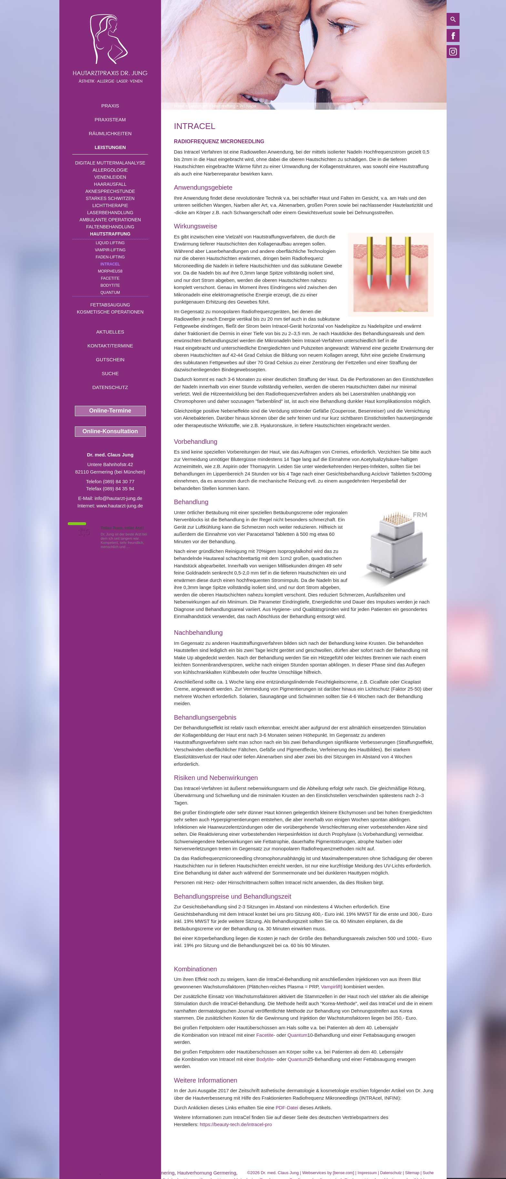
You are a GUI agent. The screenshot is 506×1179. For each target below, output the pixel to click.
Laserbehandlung (110, 212)
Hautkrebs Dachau (79, 1172)
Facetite (110, 278)
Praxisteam (110, 119)
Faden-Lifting (110, 257)
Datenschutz (110, 387)
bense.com (343, 1173)
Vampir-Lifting (110, 250)
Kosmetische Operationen (110, 312)
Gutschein (110, 359)
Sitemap (412, 1173)
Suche (110, 373)
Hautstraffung (110, 233)
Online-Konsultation (110, 431)
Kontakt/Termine (110, 345)
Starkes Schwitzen (110, 198)
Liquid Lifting (110, 243)
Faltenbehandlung (110, 226)
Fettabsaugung (110, 304)
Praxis (110, 105)
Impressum (367, 1173)
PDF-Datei (287, 1107)
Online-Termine (110, 410)
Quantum (110, 292)
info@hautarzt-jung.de (118, 498)
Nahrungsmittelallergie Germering (138, 1172)
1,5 (83, 532)
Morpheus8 (110, 271)
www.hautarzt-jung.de (119, 505)
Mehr (135, 547)
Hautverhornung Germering (206, 1172)
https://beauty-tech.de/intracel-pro (236, 1124)
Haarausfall (110, 184)
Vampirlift (331, 986)
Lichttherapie (110, 205)
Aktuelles (110, 332)
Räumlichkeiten (110, 133)
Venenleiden (110, 177)
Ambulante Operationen (110, 219)
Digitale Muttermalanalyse (110, 162)
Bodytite (110, 285)
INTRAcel (110, 264)
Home (179, 106)
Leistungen (110, 147)
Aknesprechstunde (110, 191)
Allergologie (110, 170)
